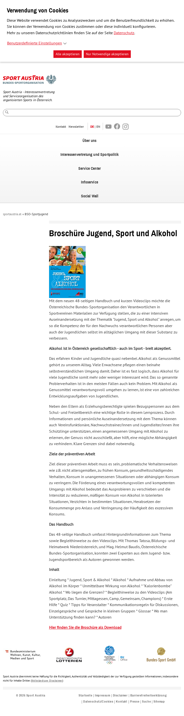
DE (92, 127)
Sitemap (159, 701)
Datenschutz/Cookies (98, 701)
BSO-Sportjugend (36, 214)
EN (98, 127)
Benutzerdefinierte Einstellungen (34, 43)
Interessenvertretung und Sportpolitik (90, 155)
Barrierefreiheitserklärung (148, 695)
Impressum (102, 695)
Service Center (89, 169)
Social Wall (90, 196)
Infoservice (89, 182)
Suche (146, 701)
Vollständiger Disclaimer (47, 680)
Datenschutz (124, 33)
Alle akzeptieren (68, 54)
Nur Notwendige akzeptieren (107, 54)
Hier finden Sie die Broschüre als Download (85, 627)
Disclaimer (120, 695)
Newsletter (76, 127)
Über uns (89, 141)
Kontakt (61, 127)
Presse (135, 701)
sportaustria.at (12, 214)
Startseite (85, 695)
